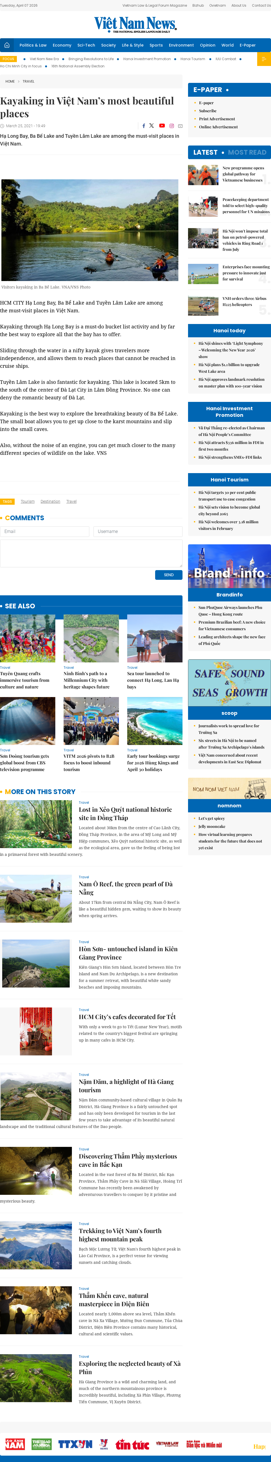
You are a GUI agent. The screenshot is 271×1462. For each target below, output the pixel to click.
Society (108, 45)
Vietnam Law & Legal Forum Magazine (155, 5)
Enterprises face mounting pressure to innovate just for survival (246, 273)
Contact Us (261, 5)
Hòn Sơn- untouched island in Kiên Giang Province (128, 953)
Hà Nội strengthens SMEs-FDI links (230, 457)
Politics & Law (33, 45)
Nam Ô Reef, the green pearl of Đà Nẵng (126, 888)
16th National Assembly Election (78, 66)
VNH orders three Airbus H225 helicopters (244, 301)
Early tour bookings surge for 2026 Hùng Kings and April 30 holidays (153, 762)
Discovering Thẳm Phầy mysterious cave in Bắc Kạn (128, 1160)
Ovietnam (217, 5)
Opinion (207, 45)
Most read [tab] (247, 152)
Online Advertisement (218, 126)
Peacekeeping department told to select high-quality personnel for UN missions (246, 205)
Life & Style (133, 45)
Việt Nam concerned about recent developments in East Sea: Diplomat (230, 758)
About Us (238, 5)
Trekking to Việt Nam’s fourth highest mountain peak (120, 1234)
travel (71, 501)
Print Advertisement (217, 118)
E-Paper (248, 45)
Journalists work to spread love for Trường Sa (229, 729)
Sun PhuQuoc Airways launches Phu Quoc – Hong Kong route (230, 611)
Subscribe (208, 110)
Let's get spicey (212, 818)
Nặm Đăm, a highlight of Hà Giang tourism (126, 1085)
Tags (7, 501)
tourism (28, 501)
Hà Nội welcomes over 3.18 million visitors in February (229, 525)
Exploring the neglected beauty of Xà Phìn (130, 1367)
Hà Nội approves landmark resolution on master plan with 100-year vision (232, 383)
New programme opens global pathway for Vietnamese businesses (243, 174)
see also (20, 606)
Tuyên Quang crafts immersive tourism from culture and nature (24, 680)
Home (10, 81)
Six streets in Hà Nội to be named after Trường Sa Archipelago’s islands (231, 744)
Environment (181, 45)
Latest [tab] (206, 152)
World (228, 45)
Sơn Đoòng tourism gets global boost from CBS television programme (24, 762)
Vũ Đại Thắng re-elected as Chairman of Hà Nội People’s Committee (232, 431)
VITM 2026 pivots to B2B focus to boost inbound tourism (89, 762)
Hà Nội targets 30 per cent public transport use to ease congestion (227, 496)
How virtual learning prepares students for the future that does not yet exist (230, 841)
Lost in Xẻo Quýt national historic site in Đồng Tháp (125, 813)
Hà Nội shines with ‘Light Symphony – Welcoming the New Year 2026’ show (231, 350)
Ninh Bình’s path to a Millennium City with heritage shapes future (87, 680)
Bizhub (198, 5)
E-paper (208, 90)
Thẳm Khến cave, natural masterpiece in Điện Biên (114, 1299)
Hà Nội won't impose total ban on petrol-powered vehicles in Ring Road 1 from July (245, 240)
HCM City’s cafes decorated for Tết (127, 1016)
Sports (156, 45)
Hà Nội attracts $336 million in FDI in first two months (231, 446)
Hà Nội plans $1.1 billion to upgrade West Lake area (229, 368)
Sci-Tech (86, 45)
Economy (62, 45)
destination (50, 501)
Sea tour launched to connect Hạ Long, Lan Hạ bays (153, 680)
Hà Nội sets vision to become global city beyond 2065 (229, 510)
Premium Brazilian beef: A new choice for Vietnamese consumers (232, 625)
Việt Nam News (135, 25)
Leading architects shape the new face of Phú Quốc (232, 640)
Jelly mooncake (212, 826)
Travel (26, 81)
